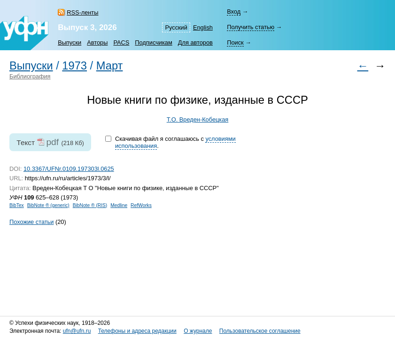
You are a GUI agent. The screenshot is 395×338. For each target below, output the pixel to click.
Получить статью (250, 27)
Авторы (97, 42)
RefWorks (141, 205)
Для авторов (195, 42)
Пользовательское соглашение (260, 331)
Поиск (235, 42)
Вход (233, 11)
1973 (74, 66)
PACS (121, 42)
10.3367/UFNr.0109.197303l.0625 (68, 168)
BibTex (16, 205)
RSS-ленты (82, 12)
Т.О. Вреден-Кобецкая (198, 119)
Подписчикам (153, 42)
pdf (52, 142)
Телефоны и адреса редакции (137, 331)
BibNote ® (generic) (48, 205)
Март (109, 66)
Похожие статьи (31, 221)
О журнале (198, 331)
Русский (176, 27)
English (203, 27)
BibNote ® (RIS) (90, 205)
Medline (118, 205)
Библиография (30, 76)
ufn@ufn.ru (77, 331)
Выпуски (69, 42)
